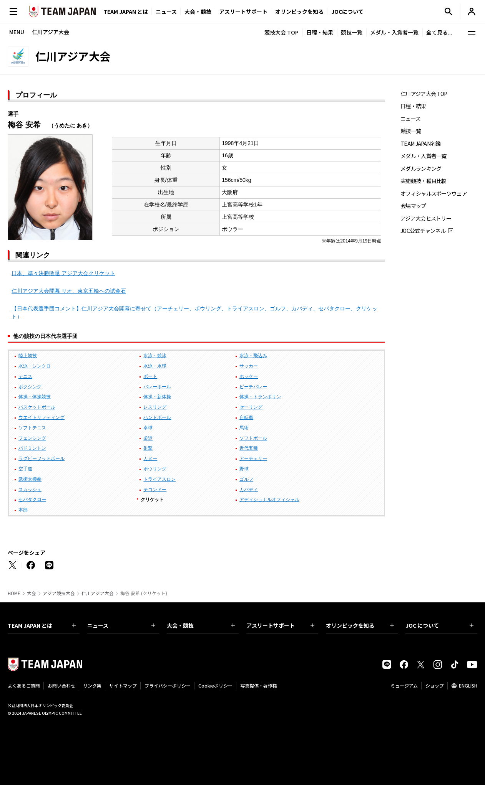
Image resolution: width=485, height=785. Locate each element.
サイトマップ (123, 685)
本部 (23, 510)
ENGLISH (468, 685)
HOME (14, 593)
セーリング (250, 407)
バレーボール (157, 386)
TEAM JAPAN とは (42, 625)
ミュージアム (404, 685)
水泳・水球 (154, 366)
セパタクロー (32, 499)
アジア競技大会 (59, 593)
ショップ (434, 685)
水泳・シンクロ (34, 366)
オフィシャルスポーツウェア (433, 193)
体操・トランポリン (260, 396)
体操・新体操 (157, 396)
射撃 (148, 448)
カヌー (150, 458)
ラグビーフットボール (41, 458)
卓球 (148, 427)
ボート (150, 376)
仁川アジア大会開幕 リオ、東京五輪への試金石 (69, 291)
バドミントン (32, 448)
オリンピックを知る (299, 11)
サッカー (248, 366)
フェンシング (32, 438)
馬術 (244, 427)
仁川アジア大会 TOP (423, 93)
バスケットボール (36, 407)
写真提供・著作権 (258, 685)
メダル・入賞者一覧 (394, 32)
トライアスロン (159, 479)
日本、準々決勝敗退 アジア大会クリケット (63, 273)
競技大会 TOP (281, 32)
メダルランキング (420, 168)
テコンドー (154, 489)
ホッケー (248, 376)
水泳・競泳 (154, 355)
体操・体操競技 (34, 396)
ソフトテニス (32, 427)
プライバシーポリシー (168, 685)
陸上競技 (27, 355)
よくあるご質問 (24, 685)
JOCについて (347, 11)
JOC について (439, 625)
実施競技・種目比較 (423, 181)
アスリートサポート (243, 11)
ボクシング (30, 386)
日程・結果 (319, 32)
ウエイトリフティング (41, 417)
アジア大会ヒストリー (425, 218)
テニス (25, 376)
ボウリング (154, 469)
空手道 (25, 469)
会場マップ (413, 205)
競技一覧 (351, 32)
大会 (31, 593)
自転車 (246, 417)
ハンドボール (157, 417)
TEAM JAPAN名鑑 (420, 143)
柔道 (148, 438)
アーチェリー (253, 458)
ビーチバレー (253, 386)
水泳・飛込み (253, 355)
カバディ (248, 489)
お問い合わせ (61, 685)
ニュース (166, 11)
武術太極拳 (30, 479)
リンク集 (92, 685)
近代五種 (248, 448)
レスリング (154, 407)
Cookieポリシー (215, 685)
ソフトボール (253, 438)
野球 (244, 469)
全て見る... (439, 32)
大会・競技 (201, 625)
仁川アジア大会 (97, 593)
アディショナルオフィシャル (269, 499)
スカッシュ (30, 489)
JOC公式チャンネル (422, 230)
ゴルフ (246, 479)
